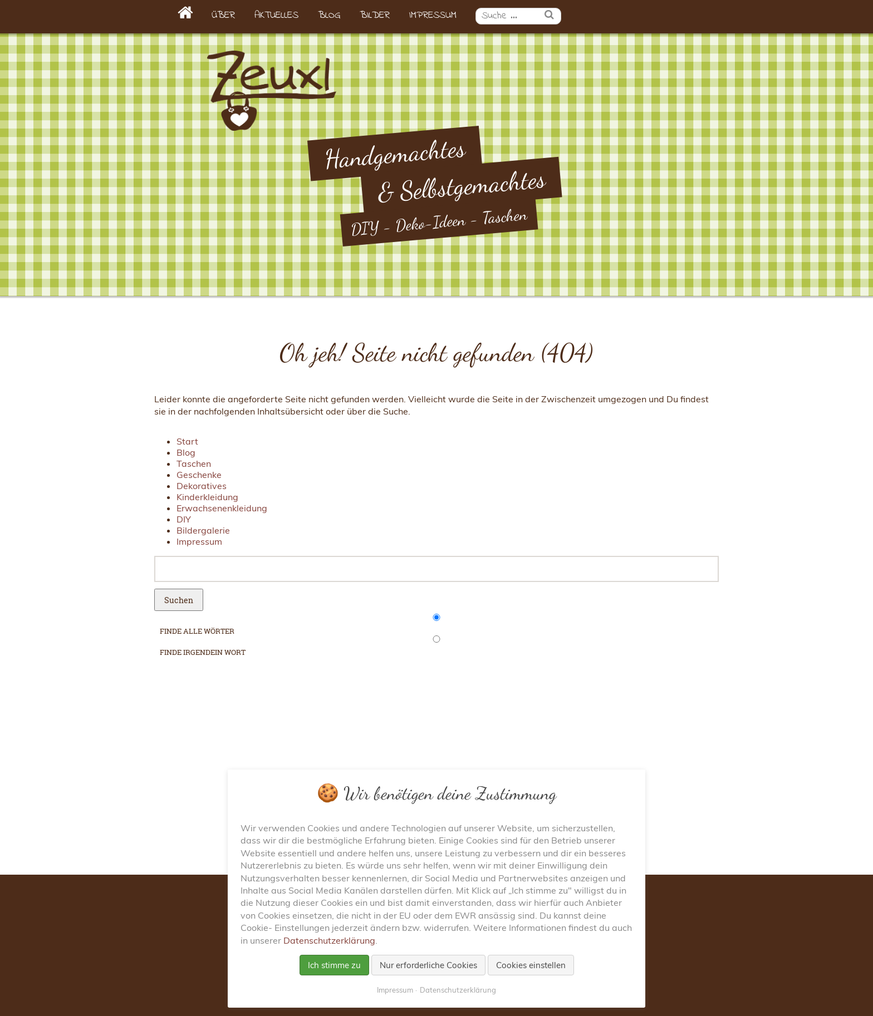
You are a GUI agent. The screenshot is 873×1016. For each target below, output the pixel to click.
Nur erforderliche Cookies (428, 965)
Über (223, 15)
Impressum (433, 15)
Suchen (178, 600)
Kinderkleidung (207, 496)
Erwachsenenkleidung (221, 508)
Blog (329, 15)
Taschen (193, 463)
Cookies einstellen (531, 965)
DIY (183, 519)
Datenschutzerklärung (329, 940)
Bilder (375, 15)
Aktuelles (276, 15)
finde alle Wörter (197, 631)
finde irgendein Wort (203, 652)
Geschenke (199, 474)
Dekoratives (201, 485)
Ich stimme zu (334, 965)
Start (187, 441)
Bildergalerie (203, 530)
